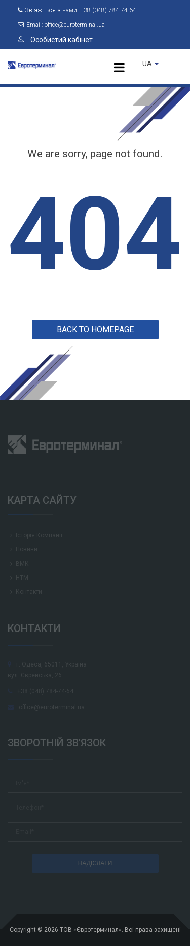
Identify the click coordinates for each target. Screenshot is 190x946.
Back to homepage (95, 329)
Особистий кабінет (55, 40)
